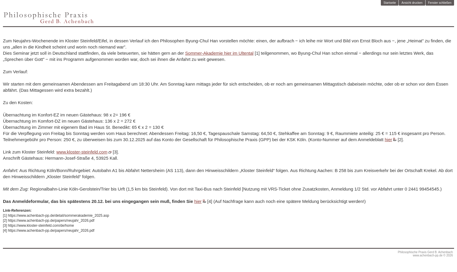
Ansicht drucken (411, 2)
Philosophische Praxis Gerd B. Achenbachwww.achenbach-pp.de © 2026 (425, 254)
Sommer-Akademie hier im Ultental (219, 53)
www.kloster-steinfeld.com (81, 151)
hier (388, 139)
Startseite (389, 2)
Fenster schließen (439, 2)
